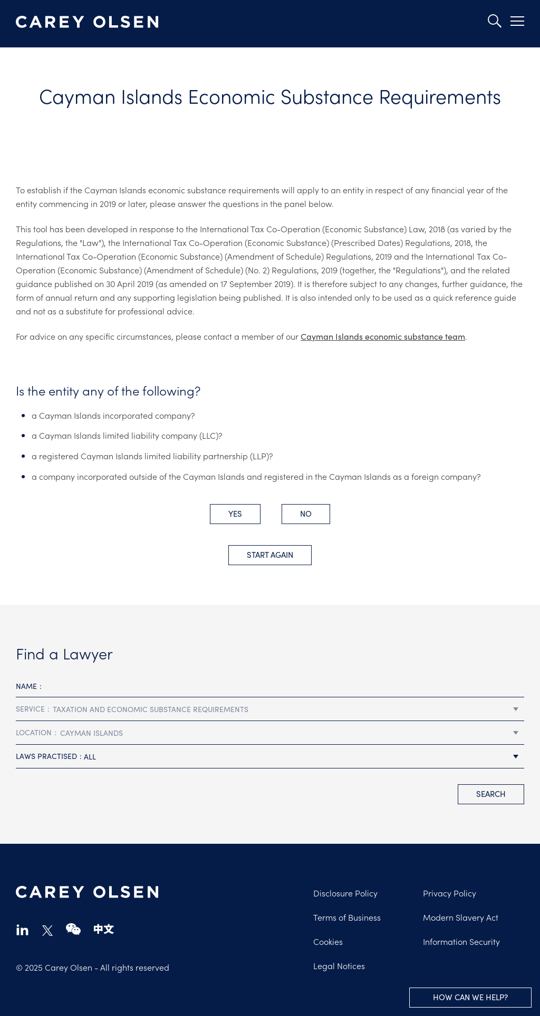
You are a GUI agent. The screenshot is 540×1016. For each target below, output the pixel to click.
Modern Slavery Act (460, 917)
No (306, 513)
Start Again (270, 554)
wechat (73, 929)
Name (26, 685)
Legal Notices (339, 965)
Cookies (328, 941)
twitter (47, 930)
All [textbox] (90, 756)
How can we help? (470, 996)
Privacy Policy (449, 893)
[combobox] (270, 709)
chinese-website (104, 929)
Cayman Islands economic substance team (383, 336)
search (491, 793)
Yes (235, 513)
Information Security (461, 941)
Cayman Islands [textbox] (91, 732)
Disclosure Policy (345, 893)
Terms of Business (347, 917)
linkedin (22, 929)
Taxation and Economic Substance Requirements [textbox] (150, 709)
